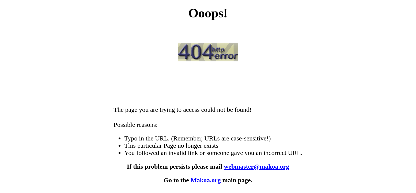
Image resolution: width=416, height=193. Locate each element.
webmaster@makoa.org (256, 166)
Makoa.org (206, 180)
